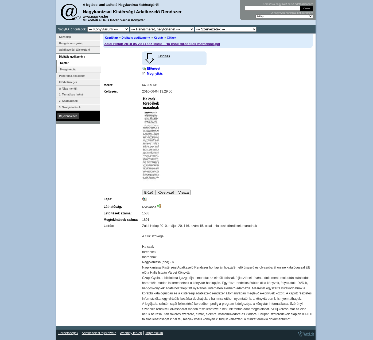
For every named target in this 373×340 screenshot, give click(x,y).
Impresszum (154, 333)
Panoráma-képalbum (72, 75)
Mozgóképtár (68, 69)
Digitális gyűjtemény (136, 37)
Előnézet (153, 68)
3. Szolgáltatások (70, 107)
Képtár (158, 37)
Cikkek (171, 37)
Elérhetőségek (68, 82)
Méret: (108, 85)
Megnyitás (155, 73)
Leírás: (109, 226)
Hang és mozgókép (71, 43)
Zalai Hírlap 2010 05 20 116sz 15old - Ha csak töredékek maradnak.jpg (162, 44)
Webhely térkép (131, 333)
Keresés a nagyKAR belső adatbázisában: (288, 4)
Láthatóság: (113, 207)
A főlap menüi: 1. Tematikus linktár (71, 91)
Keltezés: (111, 91)
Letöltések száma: (118, 213)
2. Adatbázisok (68, 100)
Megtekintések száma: (121, 220)
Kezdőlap (111, 37)
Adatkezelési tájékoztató (74, 49)
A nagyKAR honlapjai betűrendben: (292, 12)
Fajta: (108, 199)
